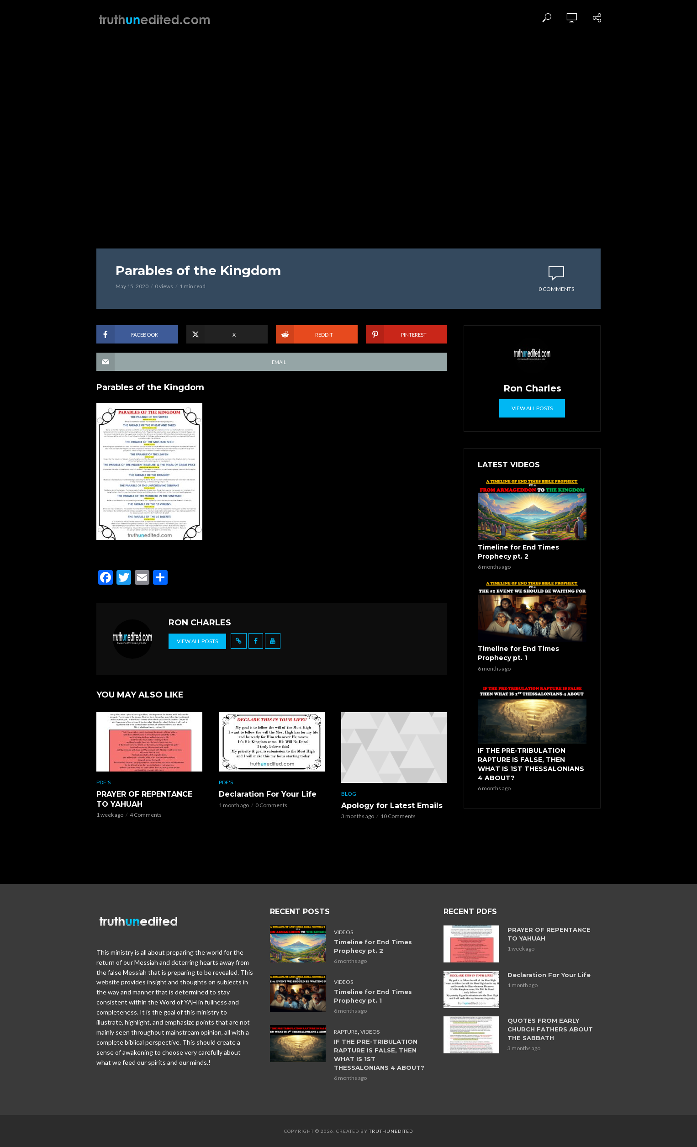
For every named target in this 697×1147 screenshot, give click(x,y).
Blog (348, 793)
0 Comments (556, 288)
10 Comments (398, 816)
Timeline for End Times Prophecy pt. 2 (518, 551)
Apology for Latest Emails (392, 805)
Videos (343, 932)
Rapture (346, 1031)
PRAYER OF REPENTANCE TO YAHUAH (144, 799)
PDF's (103, 782)
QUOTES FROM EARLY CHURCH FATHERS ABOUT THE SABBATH (550, 1029)
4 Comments (146, 814)
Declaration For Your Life (268, 794)
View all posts (197, 641)
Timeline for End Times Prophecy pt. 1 (518, 653)
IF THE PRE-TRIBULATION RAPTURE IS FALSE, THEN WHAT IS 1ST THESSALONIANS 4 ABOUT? (531, 764)
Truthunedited (391, 1131)
